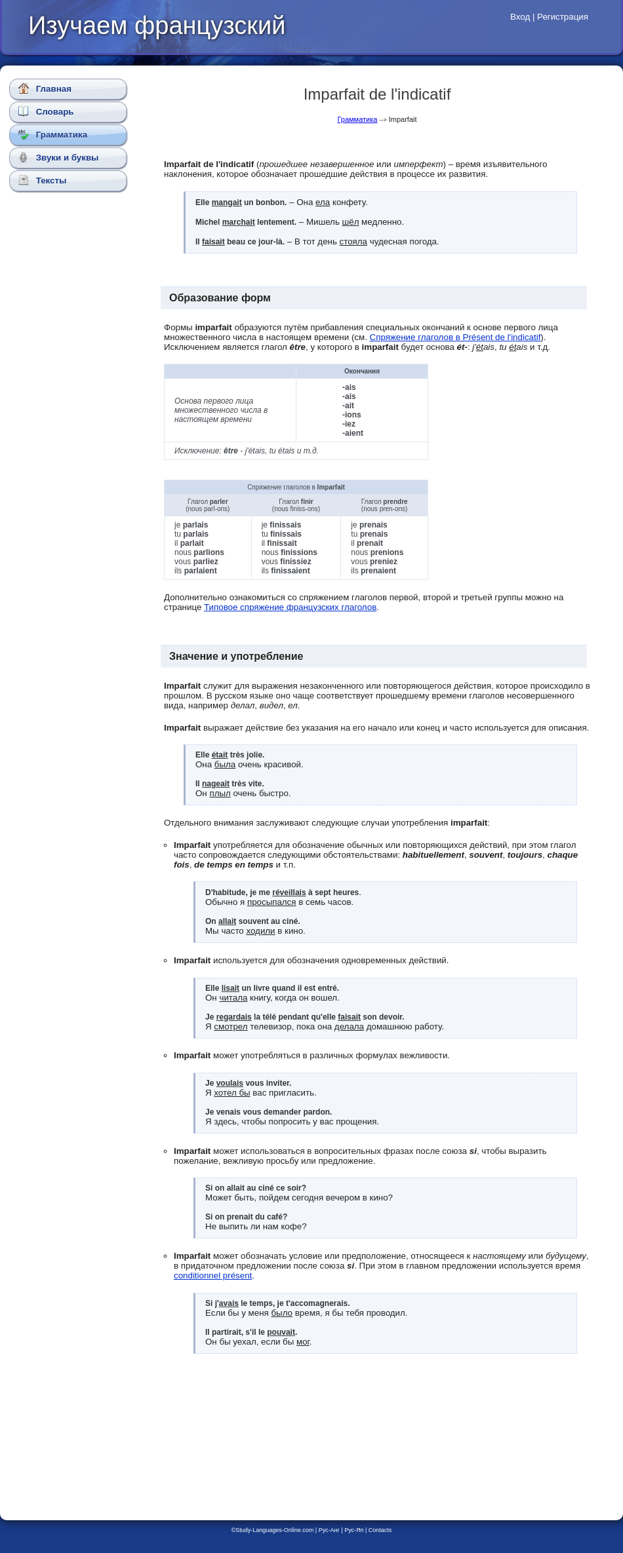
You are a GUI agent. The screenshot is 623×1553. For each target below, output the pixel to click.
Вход (520, 17)
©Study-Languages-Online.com (272, 1530)
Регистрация (562, 17)
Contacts (380, 1530)
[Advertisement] (70, 429)
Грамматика (52, 134)
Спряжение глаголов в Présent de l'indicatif (455, 337)
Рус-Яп (353, 1530)
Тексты (42, 180)
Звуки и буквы (58, 157)
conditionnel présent (213, 1275)
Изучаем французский (156, 25)
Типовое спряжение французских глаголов (290, 607)
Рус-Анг (329, 1530)
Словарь (46, 111)
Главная (44, 88)
